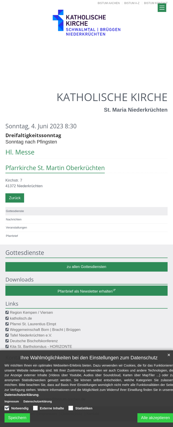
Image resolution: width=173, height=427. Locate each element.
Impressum (12, 404)
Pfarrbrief (12, 236)
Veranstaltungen (16, 227)
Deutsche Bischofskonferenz (34, 341)
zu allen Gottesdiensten (86, 267)
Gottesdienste (15, 211)
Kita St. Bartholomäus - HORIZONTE (41, 346)
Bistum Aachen (109, 3)
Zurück (14, 198)
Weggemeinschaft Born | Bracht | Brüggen (45, 330)
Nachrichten (13, 219)
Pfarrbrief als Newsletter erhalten (85, 291)
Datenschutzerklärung (22, 397)
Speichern (17, 420)
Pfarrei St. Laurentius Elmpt (33, 324)
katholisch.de (21, 318)
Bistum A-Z (131, 3)
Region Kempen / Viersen (31, 312)
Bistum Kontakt (156, 3)
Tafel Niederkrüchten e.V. (31, 335)
